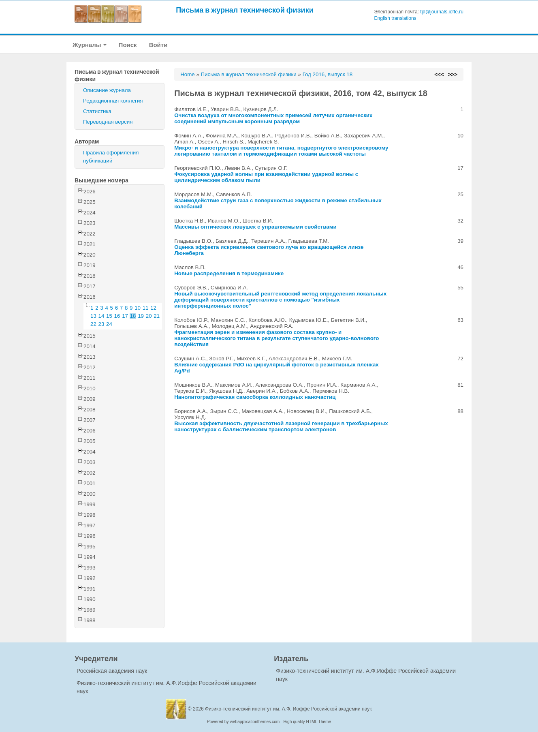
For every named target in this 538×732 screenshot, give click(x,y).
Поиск (128, 45)
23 (101, 324)
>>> (452, 74)
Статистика (97, 111)
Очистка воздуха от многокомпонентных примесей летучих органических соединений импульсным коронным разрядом (273, 118)
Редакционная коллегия (113, 101)
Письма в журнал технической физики (245, 10)
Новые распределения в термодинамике (229, 273)
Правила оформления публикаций (111, 157)
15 (109, 316)
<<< (439, 74)
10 (137, 308)
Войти (158, 45)
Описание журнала (107, 90)
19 (141, 316)
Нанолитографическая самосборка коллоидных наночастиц (254, 397)
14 (101, 316)
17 (125, 316)
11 (146, 308)
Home (187, 74)
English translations (395, 18)
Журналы (90, 45)
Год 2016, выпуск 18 (327, 74)
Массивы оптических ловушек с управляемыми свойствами (255, 227)
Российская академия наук (112, 671)
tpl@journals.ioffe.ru (441, 12)
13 (93, 316)
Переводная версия (107, 122)
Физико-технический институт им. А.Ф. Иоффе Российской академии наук (288, 709)
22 (93, 324)
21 (157, 316)
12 (153, 308)
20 (149, 316)
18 (133, 316)
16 (117, 316)
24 (109, 324)
